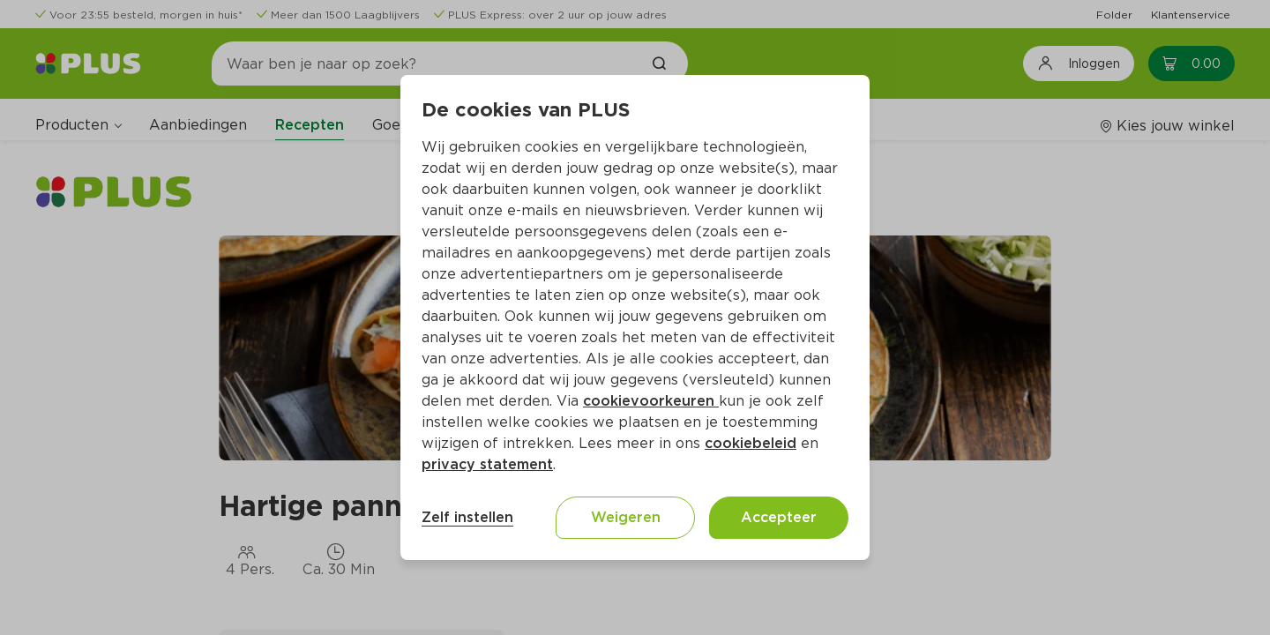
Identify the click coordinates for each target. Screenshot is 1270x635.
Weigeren (626, 517)
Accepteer (779, 517)
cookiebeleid (750, 443)
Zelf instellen (467, 517)
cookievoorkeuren (651, 400)
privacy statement (487, 464)
